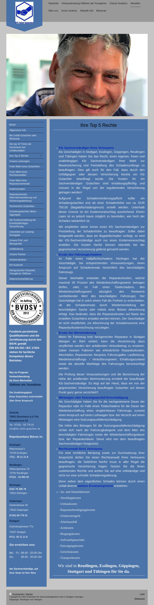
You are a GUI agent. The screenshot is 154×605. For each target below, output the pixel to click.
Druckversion (17, 594)
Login (142, 594)
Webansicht (139, 599)
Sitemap (29, 594)
